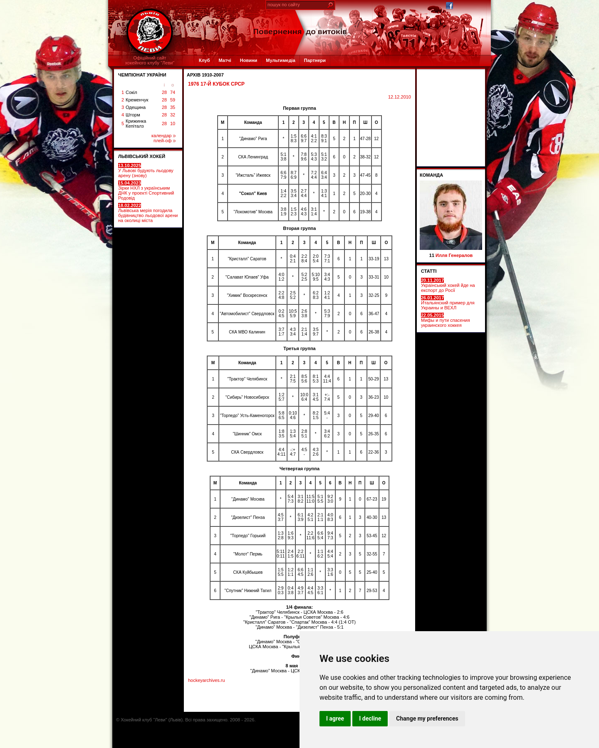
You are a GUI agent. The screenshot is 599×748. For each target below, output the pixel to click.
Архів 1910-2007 (205, 74)
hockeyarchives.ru (206, 680)
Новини (248, 60)
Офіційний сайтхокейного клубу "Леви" (150, 60)
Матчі (224, 60)
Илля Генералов (454, 255)
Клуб (204, 60)
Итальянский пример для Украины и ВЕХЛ (448, 302)
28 (164, 92)
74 (172, 92)
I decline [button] (370, 718)
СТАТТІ (429, 271)
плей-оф (164, 140)
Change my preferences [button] (427, 718)
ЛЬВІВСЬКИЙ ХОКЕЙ (141, 156)
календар (163, 135)
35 (172, 107)
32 (172, 114)
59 (172, 99)
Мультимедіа (280, 60)
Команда (431, 175)
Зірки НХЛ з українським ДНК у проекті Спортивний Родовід (146, 190)
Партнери (315, 60)
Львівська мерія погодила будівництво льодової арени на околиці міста (148, 213)
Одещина (136, 107)
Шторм (133, 114)
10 (172, 123)
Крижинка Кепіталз (136, 123)
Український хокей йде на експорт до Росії (448, 285)
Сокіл (131, 92)
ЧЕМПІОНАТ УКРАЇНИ (142, 74)
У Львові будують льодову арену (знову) (145, 170)
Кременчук (137, 99)
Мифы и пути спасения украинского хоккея (445, 320)
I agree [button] (335, 718)
